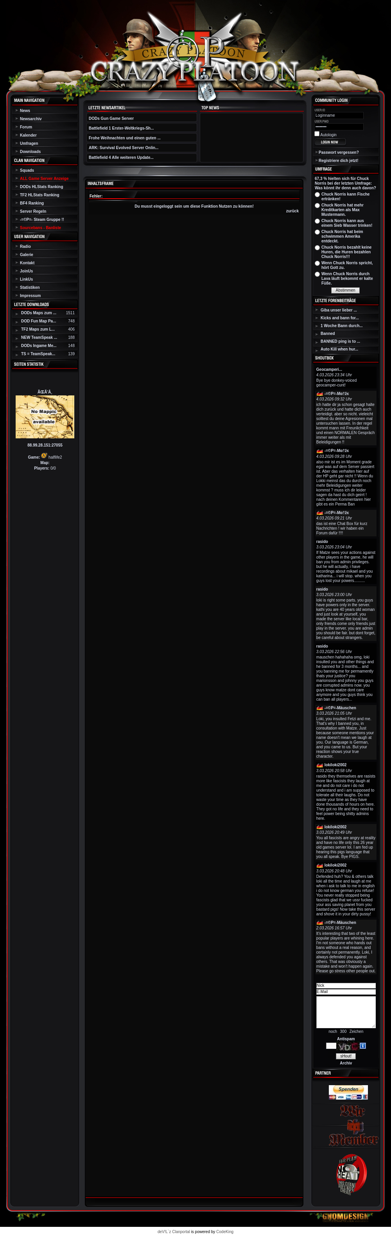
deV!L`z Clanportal (174, 1232)
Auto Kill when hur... (339, 349)
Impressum (30, 296)
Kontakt (27, 263)
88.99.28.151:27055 (45, 445)
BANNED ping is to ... (340, 341)
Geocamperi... (329, 369)
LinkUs (26, 279)
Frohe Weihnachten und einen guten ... (125, 138)
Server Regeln (33, 211)
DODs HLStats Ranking (41, 187)
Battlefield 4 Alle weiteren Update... (121, 157)
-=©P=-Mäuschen (340, 708)
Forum (26, 127)
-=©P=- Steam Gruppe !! (42, 219)
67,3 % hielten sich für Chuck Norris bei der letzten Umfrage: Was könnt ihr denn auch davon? (345, 183)
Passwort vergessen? (339, 152)
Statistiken (30, 287)
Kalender (28, 135)
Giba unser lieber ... (339, 310)
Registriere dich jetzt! (339, 160)
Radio (25, 246)
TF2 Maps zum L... (38, 329)
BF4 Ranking (32, 203)
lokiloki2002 (336, 765)
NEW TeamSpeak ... (39, 337)
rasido (322, 541)
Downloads (30, 152)
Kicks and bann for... (340, 318)
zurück (292, 211)
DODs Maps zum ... (38, 313)
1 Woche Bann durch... (342, 326)
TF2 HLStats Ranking (39, 195)
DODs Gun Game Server (111, 118)
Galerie (26, 255)
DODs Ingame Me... (39, 346)
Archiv (346, 1063)
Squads (27, 170)
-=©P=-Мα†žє (337, 394)
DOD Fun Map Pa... (38, 321)
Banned (328, 333)
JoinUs (26, 271)
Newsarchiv (31, 119)
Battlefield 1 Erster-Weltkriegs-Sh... (121, 128)
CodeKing (224, 1232)
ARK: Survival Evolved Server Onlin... (123, 148)
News (25, 111)
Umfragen (29, 143)
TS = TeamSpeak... (38, 354)
